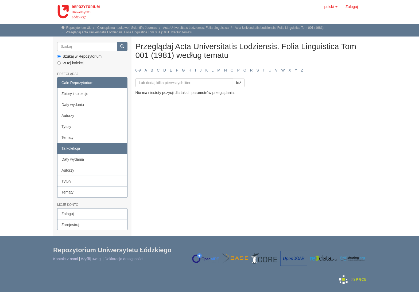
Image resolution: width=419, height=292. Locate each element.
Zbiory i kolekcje (74, 94)
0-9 (138, 70)
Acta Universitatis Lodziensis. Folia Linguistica (195, 28)
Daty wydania (72, 104)
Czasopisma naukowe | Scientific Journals (127, 28)
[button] (331, 6)
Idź (238, 83)
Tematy (67, 137)
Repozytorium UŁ (78, 28)
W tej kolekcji (70, 63)
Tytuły (66, 126)
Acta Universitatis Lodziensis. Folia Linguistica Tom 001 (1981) (279, 28)
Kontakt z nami (65, 259)
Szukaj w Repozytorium (79, 56)
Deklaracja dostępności (123, 259)
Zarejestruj (70, 225)
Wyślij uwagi (91, 259)
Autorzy (67, 115)
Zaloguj (67, 214)
